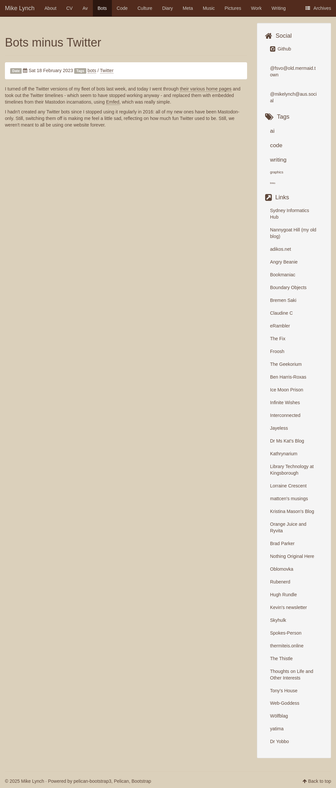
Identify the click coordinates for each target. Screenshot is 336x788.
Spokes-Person (286, 633)
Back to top (319, 781)
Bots (102, 8)
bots (92, 70)
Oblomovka (281, 569)
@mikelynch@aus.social (293, 97)
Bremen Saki (283, 300)
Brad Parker (282, 543)
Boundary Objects (288, 287)
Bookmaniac (282, 274)
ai (272, 131)
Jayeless (279, 428)
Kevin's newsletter (288, 607)
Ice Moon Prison (286, 389)
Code (122, 8)
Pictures (233, 8)
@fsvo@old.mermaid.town (293, 71)
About (50, 8)
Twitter (107, 70)
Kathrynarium (283, 453)
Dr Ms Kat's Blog (287, 440)
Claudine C (281, 313)
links (272, 183)
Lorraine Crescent (288, 485)
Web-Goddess (284, 703)
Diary (167, 8)
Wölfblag (279, 716)
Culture (144, 8)
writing (278, 159)
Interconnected (285, 415)
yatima (277, 728)
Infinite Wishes (285, 402)
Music (209, 8)
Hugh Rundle (283, 594)
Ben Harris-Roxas (288, 377)
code (276, 145)
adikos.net (280, 249)
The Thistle (281, 658)
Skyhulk (278, 620)
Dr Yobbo (279, 741)
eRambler (280, 325)
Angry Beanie (284, 262)
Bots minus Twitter (53, 42)
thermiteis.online (287, 645)
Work (256, 8)
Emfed (112, 102)
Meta (188, 8)
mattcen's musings (289, 498)
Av (85, 8)
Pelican (121, 781)
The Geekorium (286, 364)
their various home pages (205, 88)
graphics (276, 172)
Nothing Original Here (292, 556)
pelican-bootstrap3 (92, 781)
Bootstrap (141, 781)
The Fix (277, 338)
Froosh (277, 351)
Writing (279, 8)
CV (69, 8)
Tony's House (284, 690)
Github (280, 48)
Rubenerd (280, 581)
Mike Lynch (19, 8)
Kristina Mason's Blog (292, 511)
